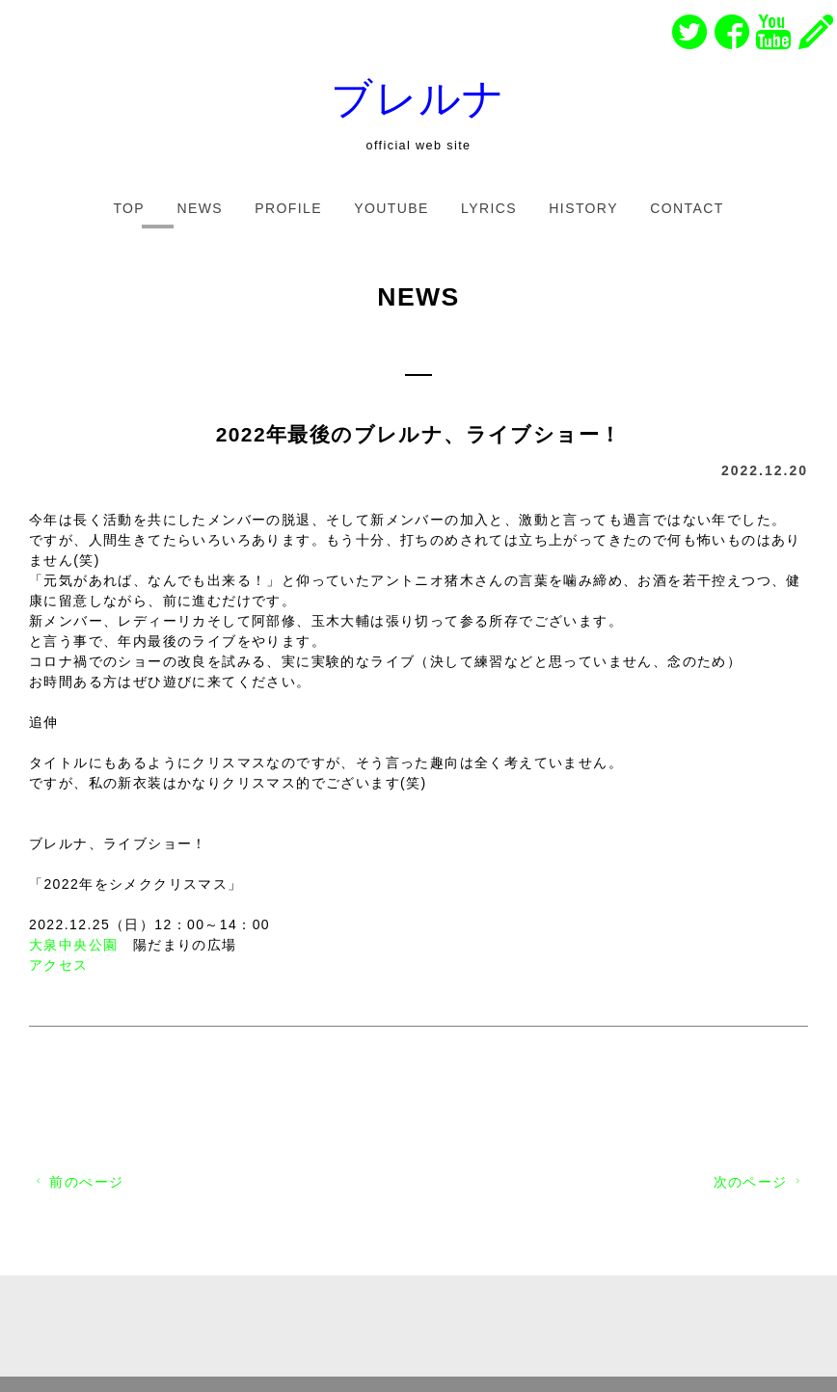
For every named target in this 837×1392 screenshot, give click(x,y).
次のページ (759, 1182)
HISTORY (583, 208)
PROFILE (288, 208)
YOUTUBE (391, 208)
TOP (129, 208)
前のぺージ (77, 1182)
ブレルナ (418, 98)
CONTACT (686, 208)
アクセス (59, 965)
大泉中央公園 (73, 944)
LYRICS (489, 208)
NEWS (199, 208)
